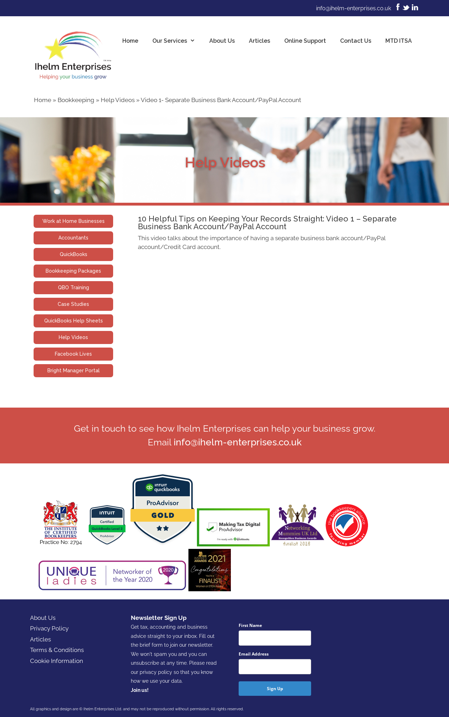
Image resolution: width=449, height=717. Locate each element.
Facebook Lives (73, 354)
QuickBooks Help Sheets (73, 321)
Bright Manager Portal (73, 370)
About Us (222, 40)
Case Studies (73, 304)
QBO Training (73, 287)
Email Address (254, 654)
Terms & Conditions (57, 649)
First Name (250, 625)
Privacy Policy (49, 628)
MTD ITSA (398, 40)
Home (130, 40)
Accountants (73, 238)
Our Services (177, 41)
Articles (259, 40)
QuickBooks (73, 254)
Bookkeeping (76, 99)
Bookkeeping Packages (73, 271)
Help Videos (118, 99)
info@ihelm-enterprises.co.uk (353, 8)
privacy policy (156, 672)
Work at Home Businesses (73, 221)
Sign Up (275, 689)
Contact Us (355, 40)
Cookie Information (56, 660)
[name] (275, 638)
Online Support (305, 40)
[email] (275, 666)
